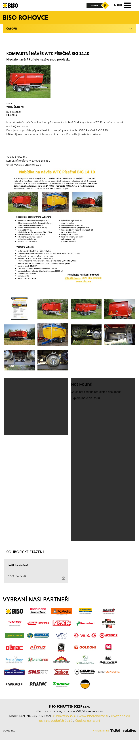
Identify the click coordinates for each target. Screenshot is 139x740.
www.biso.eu (120, 716)
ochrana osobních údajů (55, 720)
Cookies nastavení (87, 720)
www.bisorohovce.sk (93, 716)
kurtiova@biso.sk (64, 716)
